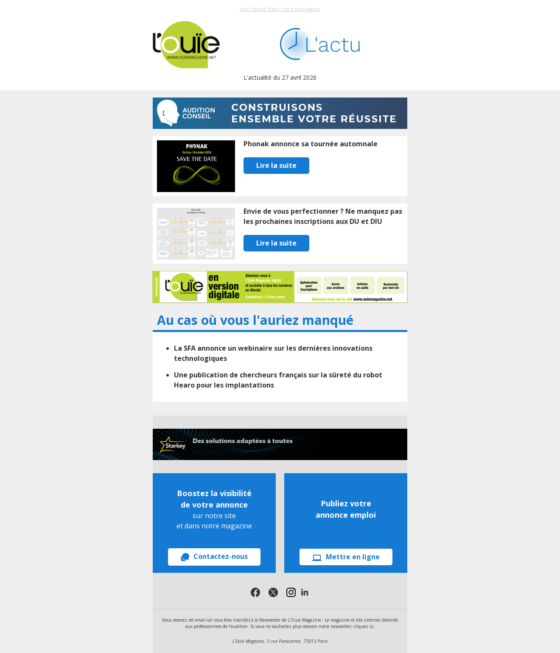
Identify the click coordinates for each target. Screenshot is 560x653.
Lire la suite (276, 165)
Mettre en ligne (346, 556)
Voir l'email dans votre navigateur (280, 9)
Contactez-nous (214, 556)
